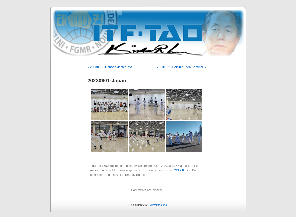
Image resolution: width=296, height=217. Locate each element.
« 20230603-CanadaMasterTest (110, 67)
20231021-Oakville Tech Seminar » (181, 67)
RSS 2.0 (178, 170)
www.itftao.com (158, 205)
